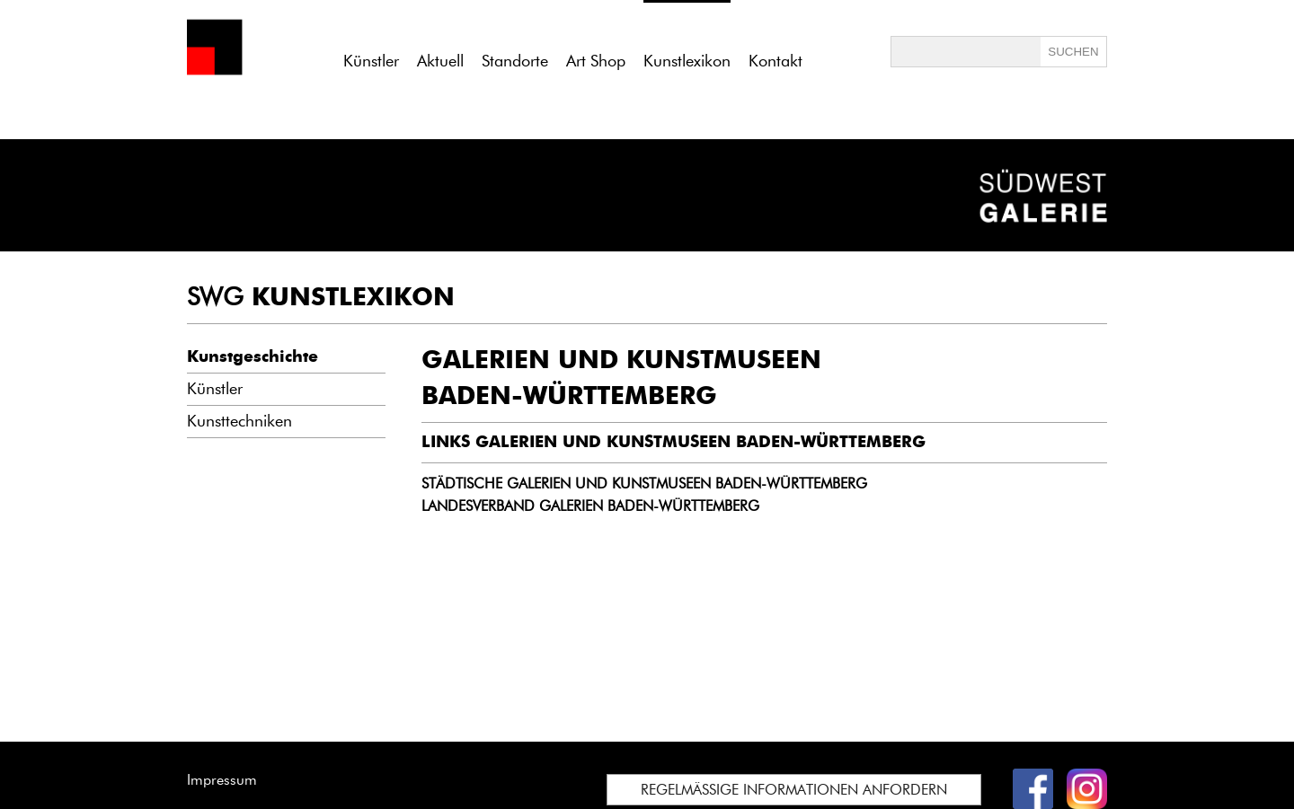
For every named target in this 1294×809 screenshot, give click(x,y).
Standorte (515, 61)
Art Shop (595, 61)
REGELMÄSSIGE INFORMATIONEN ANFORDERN (794, 789)
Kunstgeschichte (252, 356)
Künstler (371, 61)
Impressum (222, 779)
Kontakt (775, 61)
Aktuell (440, 61)
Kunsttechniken (239, 421)
